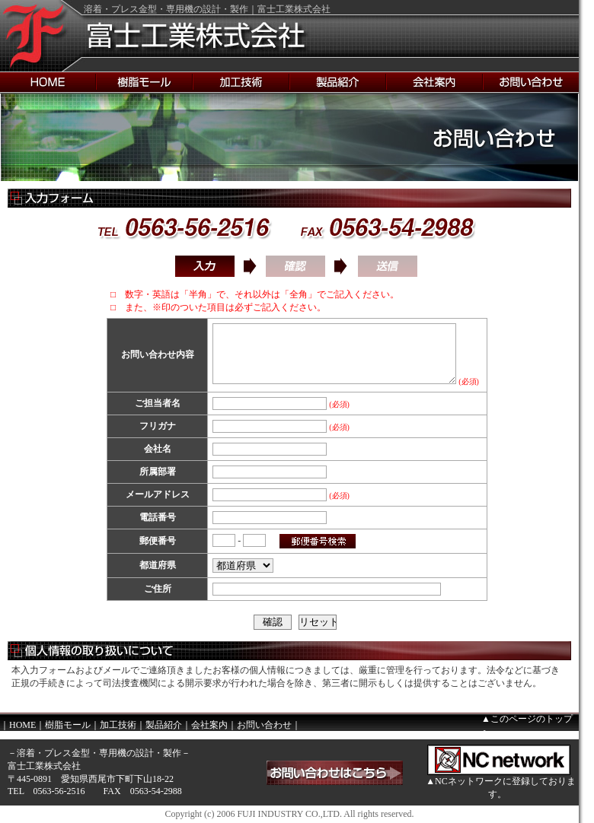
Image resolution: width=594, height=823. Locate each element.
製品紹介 (163, 725)
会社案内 (209, 725)
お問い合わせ (264, 725)
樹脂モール (68, 725)
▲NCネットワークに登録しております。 (501, 787)
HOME (22, 725)
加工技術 (118, 725)
